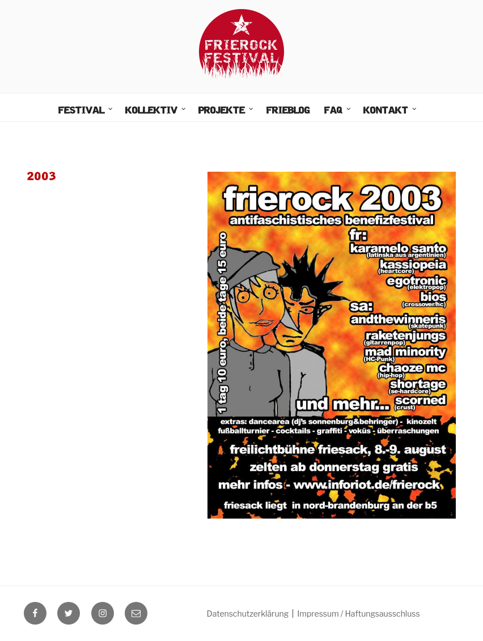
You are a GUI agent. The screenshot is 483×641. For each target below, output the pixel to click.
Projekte (226, 110)
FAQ (338, 110)
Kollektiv (156, 110)
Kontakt (390, 110)
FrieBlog (288, 111)
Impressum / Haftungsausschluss (358, 613)
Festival (86, 110)
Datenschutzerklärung (248, 613)
